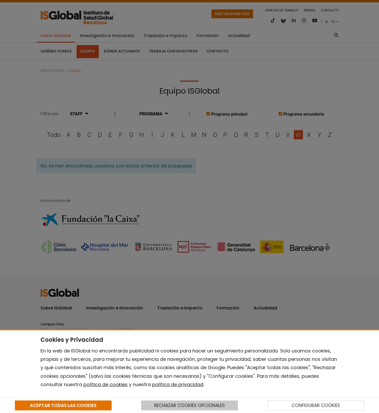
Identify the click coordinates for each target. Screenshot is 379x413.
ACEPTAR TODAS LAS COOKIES (63, 405)
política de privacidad (177, 384)
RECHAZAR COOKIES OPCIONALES (189, 405)
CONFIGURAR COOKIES (316, 405)
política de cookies (105, 384)
